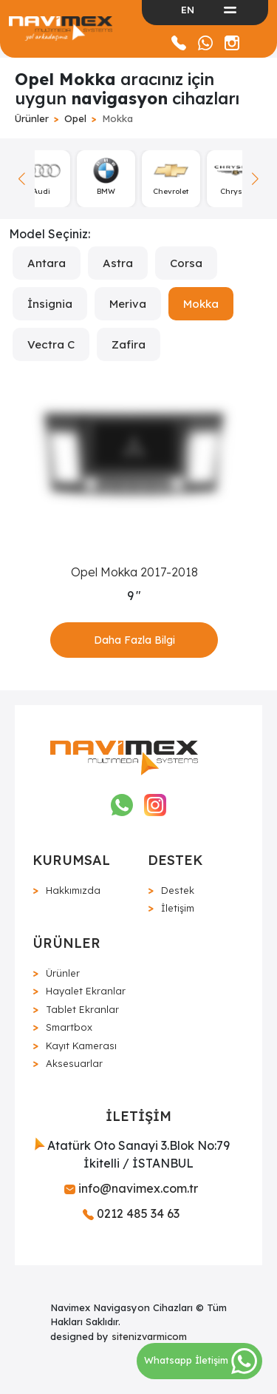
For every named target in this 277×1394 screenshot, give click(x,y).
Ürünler (32, 118)
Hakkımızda (73, 890)
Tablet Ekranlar (82, 1009)
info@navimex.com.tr (131, 1188)
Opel (75, 118)
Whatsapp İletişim (200, 1360)
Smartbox (69, 1027)
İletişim (177, 908)
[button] (255, 178)
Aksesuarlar (74, 1063)
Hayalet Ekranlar (86, 991)
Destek (177, 890)
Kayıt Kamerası (81, 1045)
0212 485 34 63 (131, 1213)
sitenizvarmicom (149, 1336)
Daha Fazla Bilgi (134, 640)
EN (187, 10)
